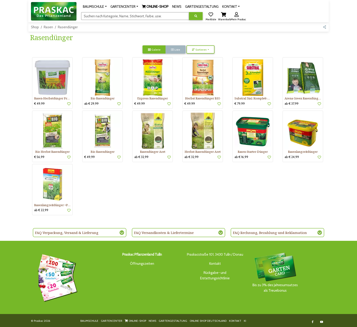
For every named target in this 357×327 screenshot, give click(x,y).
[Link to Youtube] (322, 322)
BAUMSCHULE (89, 320)
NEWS (152, 320)
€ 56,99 (39, 157)
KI (245, 320)
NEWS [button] (176, 7)
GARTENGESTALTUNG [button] (202, 7)
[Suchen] (135, 16)
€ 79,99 (240, 103)
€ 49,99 (39, 103)
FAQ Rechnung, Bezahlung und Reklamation (270, 232)
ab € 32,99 (141, 157)
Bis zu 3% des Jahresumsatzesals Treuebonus (275, 272)
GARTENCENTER (111, 320)
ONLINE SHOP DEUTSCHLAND (208, 320)
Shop (35, 27)
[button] (95, 6)
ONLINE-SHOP (135, 320)
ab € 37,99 (291, 103)
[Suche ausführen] (196, 16)
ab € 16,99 (241, 157)
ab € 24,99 (292, 157)
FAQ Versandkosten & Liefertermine (164, 232)
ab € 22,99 (41, 210)
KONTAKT (235, 320)
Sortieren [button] (199, 49)
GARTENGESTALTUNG (173, 320)
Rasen (48, 27)
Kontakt (215, 264)
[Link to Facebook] (312, 322)
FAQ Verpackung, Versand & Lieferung (66, 232)
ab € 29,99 (91, 103)
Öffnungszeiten (142, 264)
